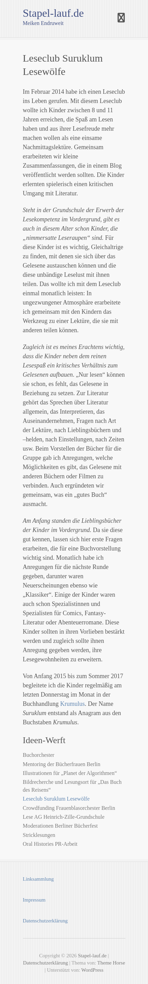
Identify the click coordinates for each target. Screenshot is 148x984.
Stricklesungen (39, 835)
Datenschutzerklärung (45, 920)
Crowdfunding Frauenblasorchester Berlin (69, 808)
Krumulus (72, 703)
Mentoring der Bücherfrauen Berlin (61, 764)
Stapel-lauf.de (53, 13)
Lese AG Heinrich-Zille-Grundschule (64, 817)
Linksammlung (38, 879)
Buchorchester (38, 755)
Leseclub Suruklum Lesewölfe (56, 799)
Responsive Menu (121, 18)
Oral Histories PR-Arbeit (50, 844)
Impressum (34, 900)
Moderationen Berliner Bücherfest (60, 826)
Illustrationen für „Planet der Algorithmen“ (70, 773)
